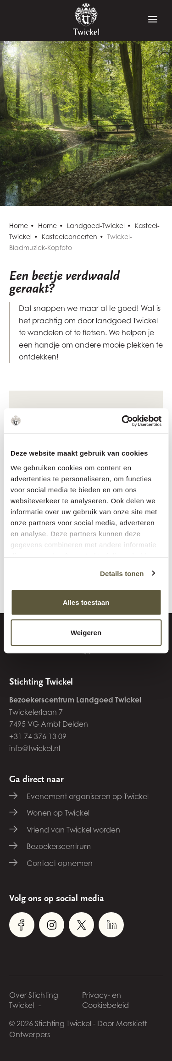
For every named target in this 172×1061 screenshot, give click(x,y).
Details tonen (122, 573)
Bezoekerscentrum (59, 846)
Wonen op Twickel (58, 812)
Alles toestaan (86, 602)
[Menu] (152, 19)
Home (18, 225)
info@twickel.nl (34, 748)
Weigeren (86, 632)
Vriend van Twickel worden (73, 829)
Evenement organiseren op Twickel (88, 796)
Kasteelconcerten (69, 236)
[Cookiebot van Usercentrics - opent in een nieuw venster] (122, 421)
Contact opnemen (60, 863)
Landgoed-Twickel (96, 225)
